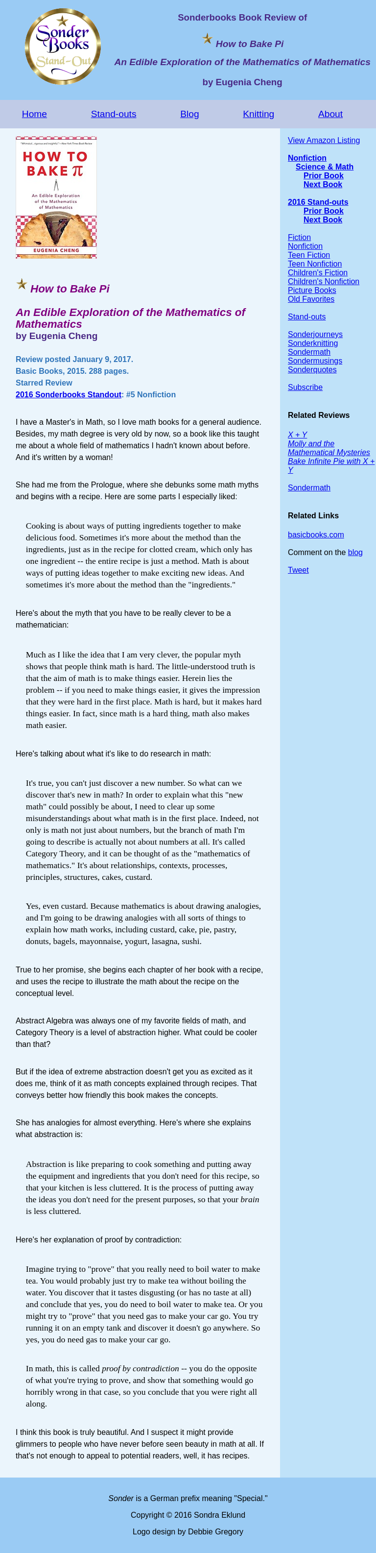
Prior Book (324, 175)
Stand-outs (114, 114)
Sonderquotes (312, 369)
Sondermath (309, 352)
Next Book (323, 184)
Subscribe (305, 387)
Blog (189, 114)
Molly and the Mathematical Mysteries (329, 448)
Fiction (299, 237)
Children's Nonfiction (323, 281)
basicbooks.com (316, 535)
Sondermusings (315, 361)
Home (34, 114)
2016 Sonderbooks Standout (68, 394)
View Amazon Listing (324, 140)
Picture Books (312, 290)
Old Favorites (311, 299)
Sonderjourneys (315, 334)
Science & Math (324, 167)
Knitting (258, 114)
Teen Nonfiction (315, 264)
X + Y (297, 435)
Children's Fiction (318, 272)
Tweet (298, 570)
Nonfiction (307, 158)
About (330, 114)
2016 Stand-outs (318, 202)
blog (355, 552)
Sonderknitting (313, 343)
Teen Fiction (309, 255)
